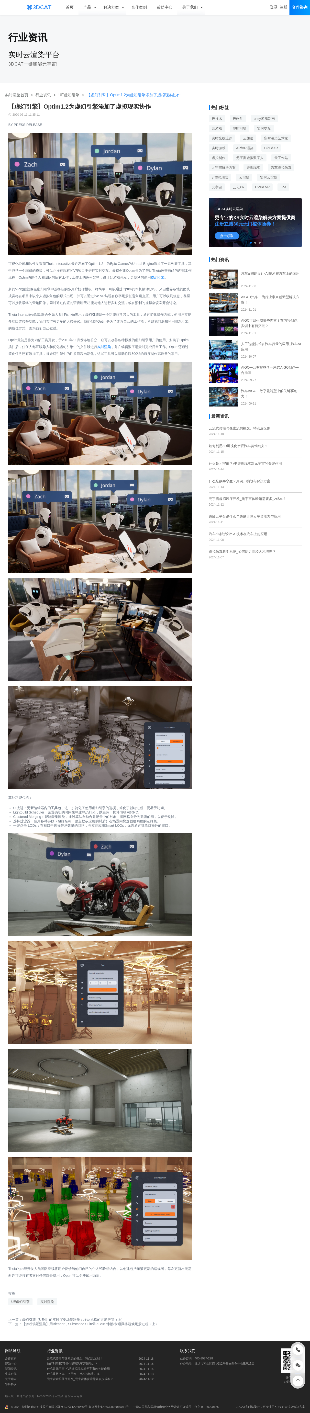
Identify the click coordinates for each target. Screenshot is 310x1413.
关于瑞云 (11, 1379)
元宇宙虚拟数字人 (250, 158)
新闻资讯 (11, 1368)
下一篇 (83, 1324)
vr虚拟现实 (220, 177)
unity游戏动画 (264, 119)
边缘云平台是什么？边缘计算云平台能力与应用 (245, 516)
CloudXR (271, 148)
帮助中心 (11, 1363)
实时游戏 (218, 148)
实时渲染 (104, 347)
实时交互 (264, 128)
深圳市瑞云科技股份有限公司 (41, 1407)
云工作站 (281, 158)
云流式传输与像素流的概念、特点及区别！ (241, 428)
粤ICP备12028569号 (74, 1407)
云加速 (248, 138)
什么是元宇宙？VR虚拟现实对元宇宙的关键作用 (245, 463)
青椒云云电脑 (74, 1396)
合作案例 (11, 1358)
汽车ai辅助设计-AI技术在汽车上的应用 (238, 534)
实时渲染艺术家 (276, 138)
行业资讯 (43, 95)
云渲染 (244, 177)
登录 (274, 7)
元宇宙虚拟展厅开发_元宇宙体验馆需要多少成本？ (247, 499)
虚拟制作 (218, 158)
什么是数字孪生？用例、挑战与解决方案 (239, 481)
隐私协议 (11, 1384)
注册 (284, 7)
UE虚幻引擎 (68, 95)
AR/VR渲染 (245, 148)
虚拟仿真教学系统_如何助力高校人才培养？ (242, 552)
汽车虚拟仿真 (281, 168)
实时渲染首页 (16, 95)
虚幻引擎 (158, 277)
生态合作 (11, 1374)
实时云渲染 (268, 177)
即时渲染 (239, 128)
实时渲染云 (252, 1407)
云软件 (238, 119)
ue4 (283, 187)
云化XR (238, 187)
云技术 (217, 119)
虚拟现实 (253, 168)
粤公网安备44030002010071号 (108, 1407)
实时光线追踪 (222, 138)
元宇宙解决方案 (224, 168)
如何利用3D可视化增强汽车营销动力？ (238, 446)
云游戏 (217, 128)
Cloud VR (262, 187)
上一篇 (66, 1320)
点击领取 (227, 236)
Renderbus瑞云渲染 (51, 1396)
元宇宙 (217, 187)
